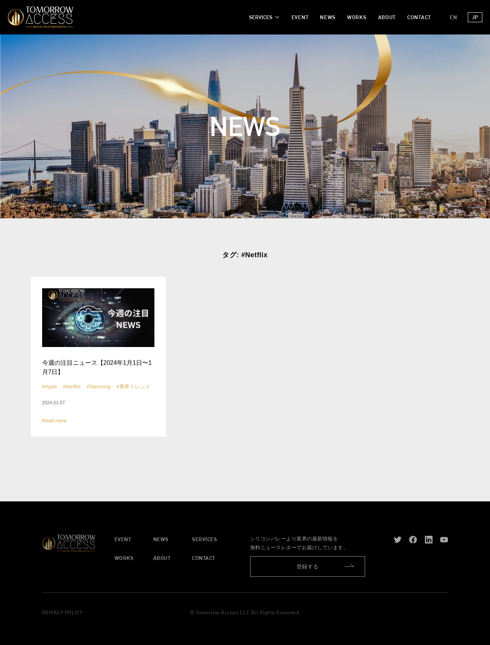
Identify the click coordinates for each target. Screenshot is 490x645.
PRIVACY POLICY (62, 615)
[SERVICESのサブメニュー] (263, 17)
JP (475, 17)
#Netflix (72, 387)
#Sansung (99, 387)
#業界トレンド (133, 387)
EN (453, 17)
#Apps (49, 387)
